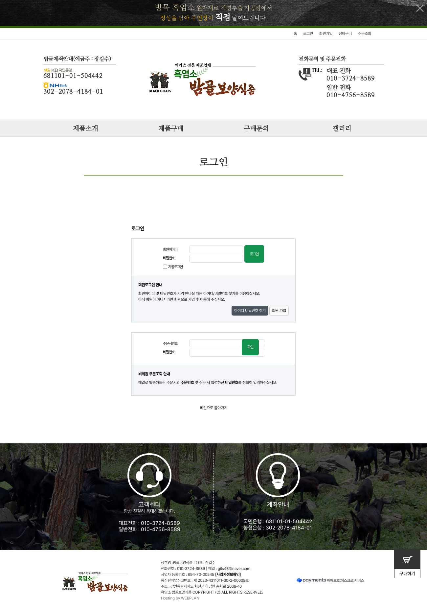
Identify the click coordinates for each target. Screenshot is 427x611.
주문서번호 (170, 343)
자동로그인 (175, 267)
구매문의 (256, 129)
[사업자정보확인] (228, 574)
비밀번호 (168, 258)
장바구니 (345, 33)
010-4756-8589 (160, 529)
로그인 (308, 33)
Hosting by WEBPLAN (180, 598)
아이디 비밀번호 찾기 (250, 310)
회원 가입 (279, 310)
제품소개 (85, 129)
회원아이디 (170, 249)
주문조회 (364, 33)
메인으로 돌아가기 (213, 408)
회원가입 (325, 33)
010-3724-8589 (160, 523)
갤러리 (341, 129)
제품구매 (170, 129)
